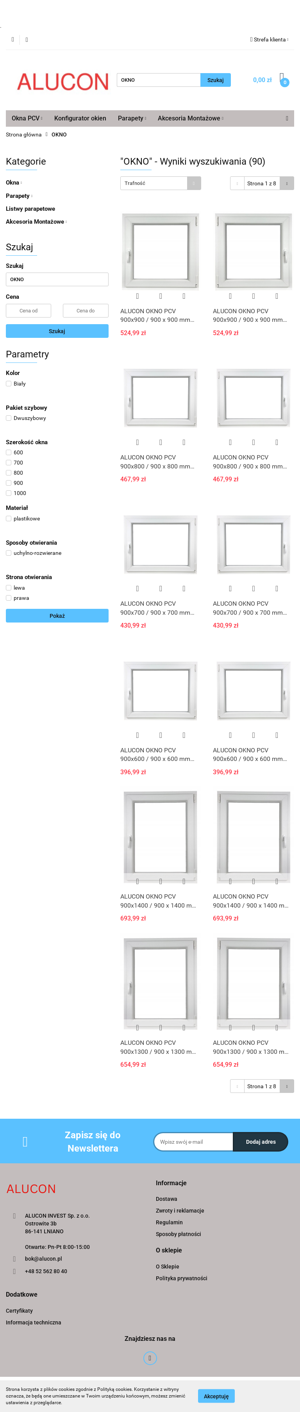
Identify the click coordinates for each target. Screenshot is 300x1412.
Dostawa (166, 1199)
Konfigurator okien (80, 118)
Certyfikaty (19, 1311)
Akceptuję (216, 1396)
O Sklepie (167, 1266)
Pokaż (57, 616)
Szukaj (57, 331)
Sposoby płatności (178, 1234)
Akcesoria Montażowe (190, 118)
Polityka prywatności (181, 1278)
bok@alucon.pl (43, 1259)
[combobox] (160, 183)
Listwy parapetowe (30, 208)
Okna (14, 182)
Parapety (132, 118)
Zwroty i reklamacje (180, 1210)
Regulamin (169, 1222)
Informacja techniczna (33, 1322)
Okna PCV (27, 118)
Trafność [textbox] (135, 183)
